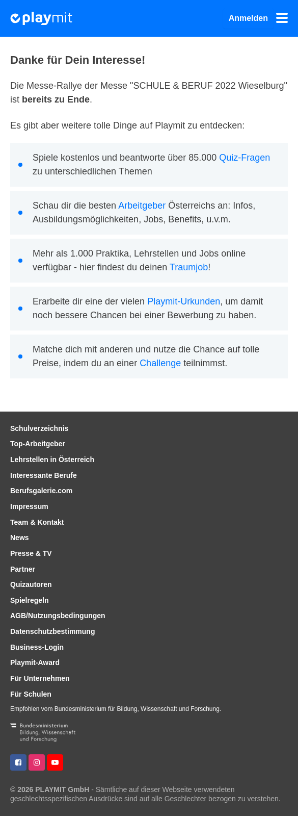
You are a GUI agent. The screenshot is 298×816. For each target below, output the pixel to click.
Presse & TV (31, 553)
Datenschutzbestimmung (52, 631)
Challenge (160, 363)
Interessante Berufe (43, 475)
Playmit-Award (35, 662)
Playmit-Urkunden (183, 301)
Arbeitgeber (142, 205)
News (19, 537)
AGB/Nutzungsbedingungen (57, 615)
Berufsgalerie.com (41, 491)
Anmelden (248, 18)
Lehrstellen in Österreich (52, 459)
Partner (22, 569)
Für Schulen (30, 694)
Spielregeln (29, 600)
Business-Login (37, 647)
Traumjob (189, 267)
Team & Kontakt (37, 522)
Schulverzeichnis (39, 428)
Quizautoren (31, 584)
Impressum (29, 506)
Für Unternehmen (40, 678)
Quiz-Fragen (244, 157)
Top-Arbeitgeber (37, 444)
